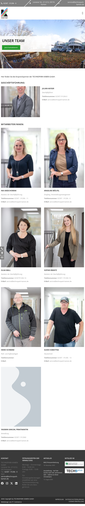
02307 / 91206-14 (57, 278)
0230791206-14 (13, 278)
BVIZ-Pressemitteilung (51, 462)
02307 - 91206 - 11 (14, 198)
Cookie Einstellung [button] (76, 501)
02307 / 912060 (13, 437)
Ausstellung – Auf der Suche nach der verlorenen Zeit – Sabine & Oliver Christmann (53, 474)
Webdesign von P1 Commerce (11, 502)
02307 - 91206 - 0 (57, 198)
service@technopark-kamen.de (55, 100)
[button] (82, 13)
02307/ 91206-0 (54, 96)
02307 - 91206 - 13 (57, 358)
